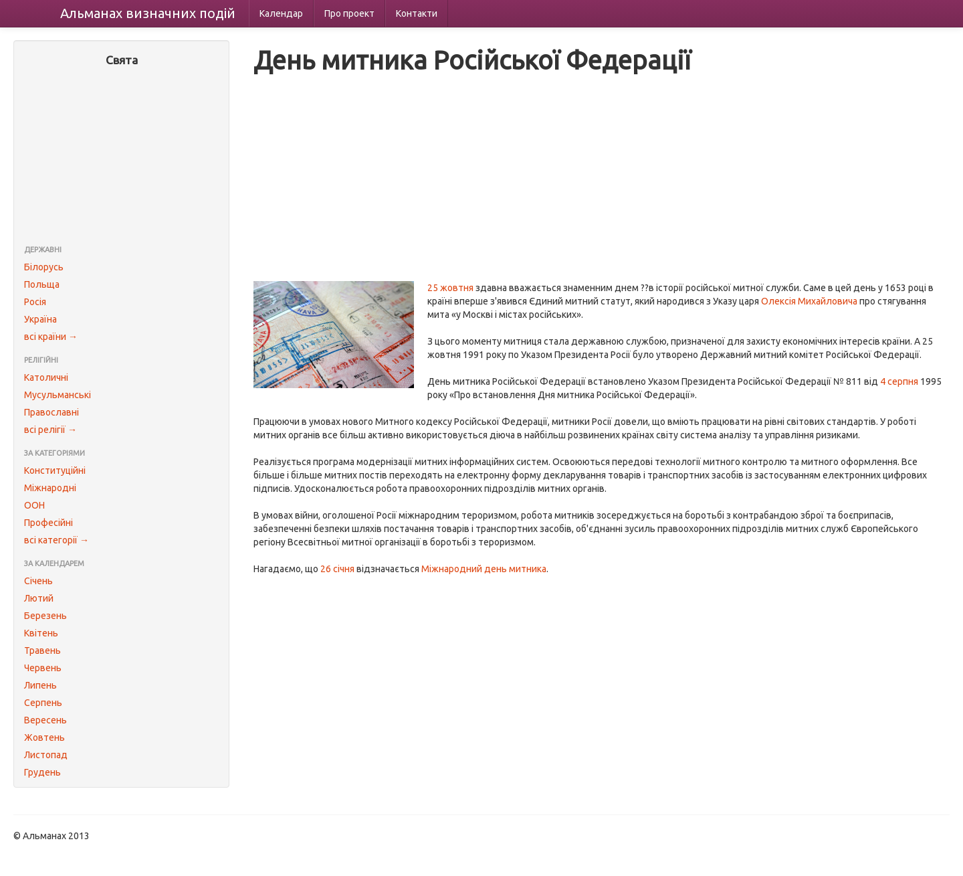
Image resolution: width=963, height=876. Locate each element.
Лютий (39, 598)
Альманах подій (147, 13)
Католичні (46, 377)
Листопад (46, 755)
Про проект (349, 13)
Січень (38, 581)
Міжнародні (50, 488)
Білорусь (44, 267)
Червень (43, 668)
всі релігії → (50, 429)
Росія (35, 301)
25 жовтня (450, 287)
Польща (42, 284)
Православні (51, 412)
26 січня (337, 568)
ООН (34, 505)
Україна (40, 319)
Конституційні (55, 470)
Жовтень (44, 737)
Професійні (48, 522)
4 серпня (899, 381)
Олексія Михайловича (809, 301)
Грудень (42, 772)
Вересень (45, 720)
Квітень (41, 633)
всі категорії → (56, 540)
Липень (40, 685)
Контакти (416, 13)
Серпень (43, 702)
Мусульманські (57, 394)
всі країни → (51, 336)
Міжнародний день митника (483, 568)
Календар (281, 13)
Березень (45, 615)
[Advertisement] (121, 157)
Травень (42, 650)
